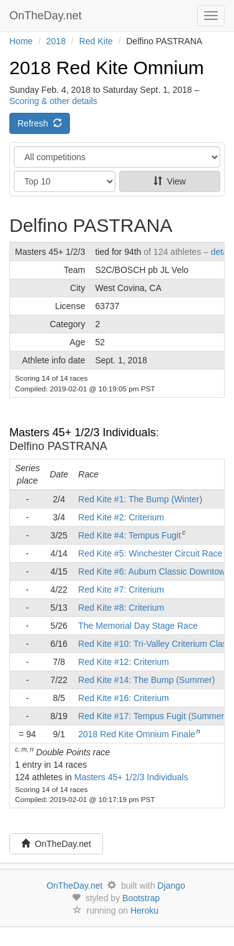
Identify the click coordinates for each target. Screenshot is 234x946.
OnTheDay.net (47, 15)
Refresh (39, 123)
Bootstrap (141, 898)
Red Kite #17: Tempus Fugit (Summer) (152, 716)
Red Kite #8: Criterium (121, 608)
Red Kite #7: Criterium (121, 590)
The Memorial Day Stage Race (137, 626)
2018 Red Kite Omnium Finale (136, 734)
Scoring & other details (53, 101)
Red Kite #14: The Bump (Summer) (146, 680)
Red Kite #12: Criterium (123, 662)
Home (20, 41)
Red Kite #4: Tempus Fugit (129, 535)
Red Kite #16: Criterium (123, 698)
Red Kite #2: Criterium (121, 517)
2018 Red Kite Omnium (106, 67)
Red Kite (96, 41)
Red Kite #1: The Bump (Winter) (140, 499)
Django (171, 886)
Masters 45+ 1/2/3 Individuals (82, 432)
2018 (56, 41)
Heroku (144, 910)
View (170, 181)
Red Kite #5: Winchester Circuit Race (150, 553)
